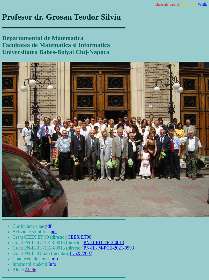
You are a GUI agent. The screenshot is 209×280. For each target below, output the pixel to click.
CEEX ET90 (80, 237)
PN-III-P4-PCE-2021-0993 (109, 248)
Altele (30, 269)
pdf (48, 226)
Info (54, 258)
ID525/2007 (81, 253)
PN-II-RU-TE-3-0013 (104, 242)
